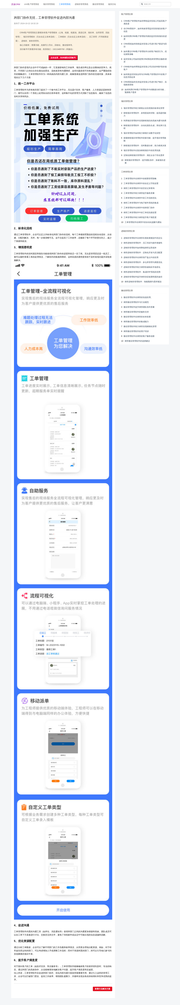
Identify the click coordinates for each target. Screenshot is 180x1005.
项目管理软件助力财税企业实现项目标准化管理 (144, 108)
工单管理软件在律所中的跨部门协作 (139, 208)
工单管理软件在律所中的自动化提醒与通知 (143, 222)
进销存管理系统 (81, 4)
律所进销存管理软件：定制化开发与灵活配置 (143, 252)
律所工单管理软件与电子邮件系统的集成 (141, 203)
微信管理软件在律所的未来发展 (137, 317)
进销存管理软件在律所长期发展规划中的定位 (143, 238)
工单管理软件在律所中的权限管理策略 (140, 178)
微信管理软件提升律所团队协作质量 (139, 307)
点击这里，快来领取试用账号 (63, 58)
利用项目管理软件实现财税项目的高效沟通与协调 (145, 120)
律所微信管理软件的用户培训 (136, 331)
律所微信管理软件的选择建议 (137, 341)
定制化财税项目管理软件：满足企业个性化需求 (144, 155)
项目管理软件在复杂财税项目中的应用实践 (142, 150)
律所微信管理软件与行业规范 (136, 302)
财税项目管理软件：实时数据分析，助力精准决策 (145, 145)
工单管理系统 (65, 4)
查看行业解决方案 (102, 989)
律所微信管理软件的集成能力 (136, 321)
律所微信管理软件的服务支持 (136, 312)
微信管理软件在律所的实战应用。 (138, 297)
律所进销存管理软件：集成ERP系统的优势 (142, 272)
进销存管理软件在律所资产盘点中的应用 (141, 257)
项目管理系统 (49, 4)
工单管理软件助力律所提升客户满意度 (140, 217)
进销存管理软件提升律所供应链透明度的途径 (143, 277)
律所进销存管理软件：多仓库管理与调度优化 (143, 262)
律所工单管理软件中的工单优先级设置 (140, 212)
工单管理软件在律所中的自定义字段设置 (141, 183)
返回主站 (112, 4)
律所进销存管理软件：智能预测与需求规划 (143, 282)
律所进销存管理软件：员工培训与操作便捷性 (143, 243)
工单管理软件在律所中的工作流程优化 (140, 198)
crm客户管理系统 (31, 4)
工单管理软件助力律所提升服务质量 (139, 193)
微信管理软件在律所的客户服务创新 (139, 336)
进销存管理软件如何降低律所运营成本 (140, 248)
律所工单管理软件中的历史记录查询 (139, 188)
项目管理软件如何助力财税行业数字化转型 (142, 133)
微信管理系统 (98, 4)
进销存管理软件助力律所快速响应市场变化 (142, 267)
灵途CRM (15, 4)
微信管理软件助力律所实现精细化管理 (140, 326)
